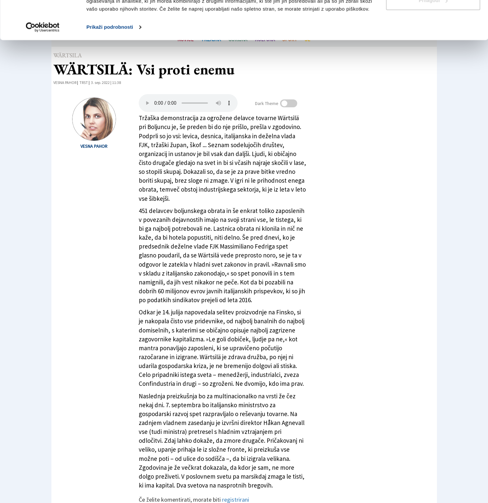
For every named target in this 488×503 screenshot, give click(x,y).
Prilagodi (433, 39)
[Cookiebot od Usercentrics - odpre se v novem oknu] (43, 66)
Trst (83, 82)
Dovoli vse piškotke (433, 17)
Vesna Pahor (64, 82)
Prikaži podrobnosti (109, 65)
